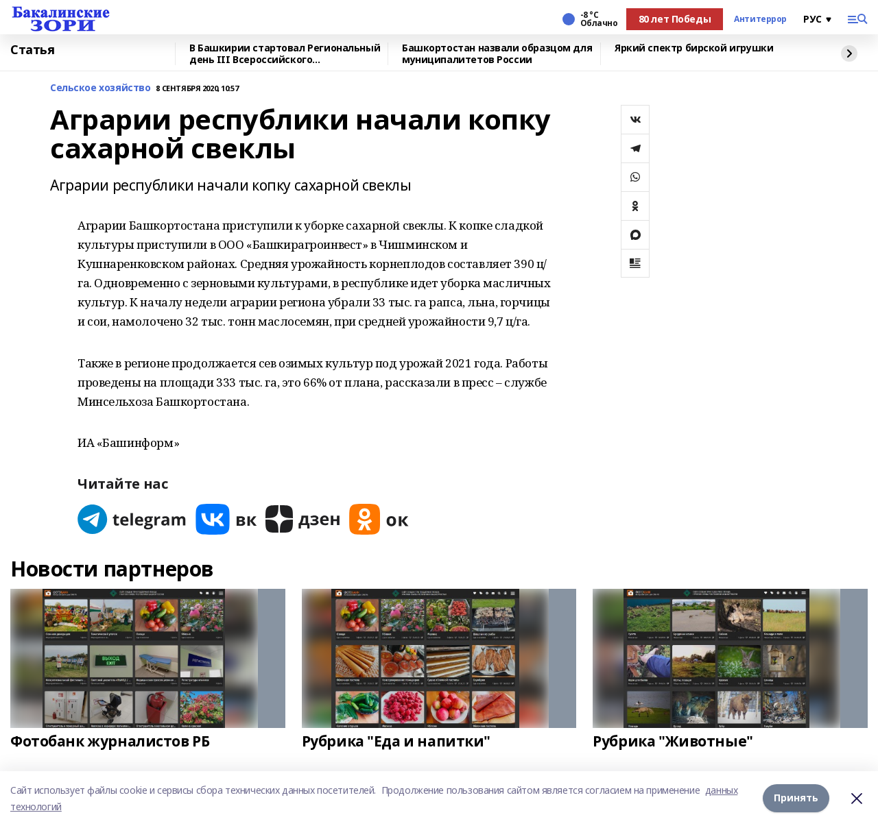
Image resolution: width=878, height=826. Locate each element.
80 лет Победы (675, 18)
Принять (796, 798)
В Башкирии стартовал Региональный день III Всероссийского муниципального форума (284, 53)
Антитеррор (760, 19)
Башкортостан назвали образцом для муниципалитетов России (497, 53)
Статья (32, 50)
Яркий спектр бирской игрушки (694, 48)
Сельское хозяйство (100, 88)
